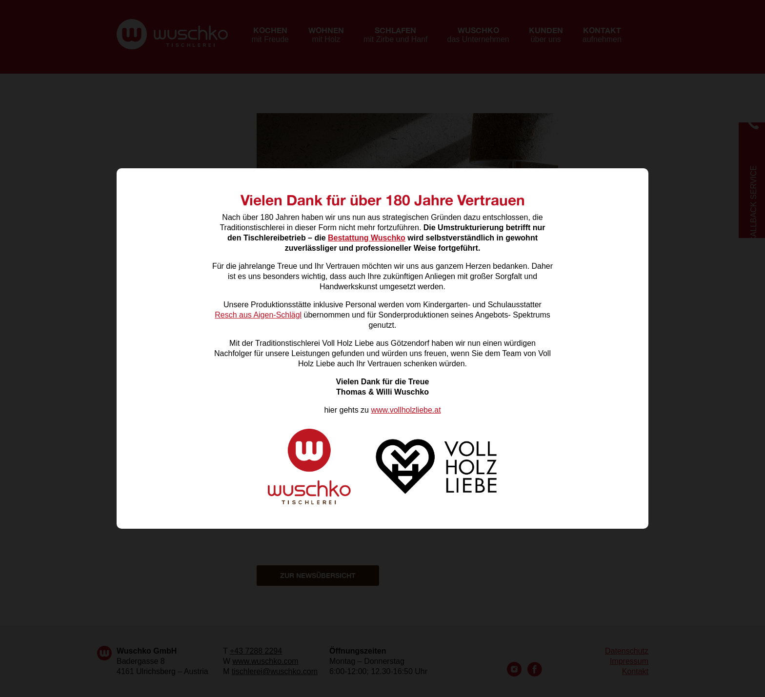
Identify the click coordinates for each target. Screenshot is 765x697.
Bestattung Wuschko (366, 238)
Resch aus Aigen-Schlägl (258, 315)
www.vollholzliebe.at (406, 410)
